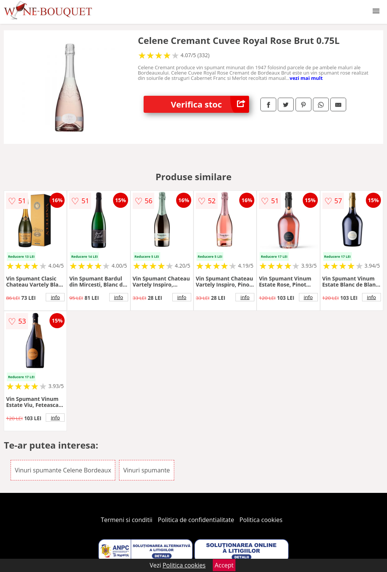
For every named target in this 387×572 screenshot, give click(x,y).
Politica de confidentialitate (196, 520)
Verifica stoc (210, 104)
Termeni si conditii (127, 520)
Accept (224, 565)
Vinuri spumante (146, 470)
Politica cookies (261, 520)
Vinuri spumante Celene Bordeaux (63, 470)
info (55, 297)
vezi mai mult (306, 78)
